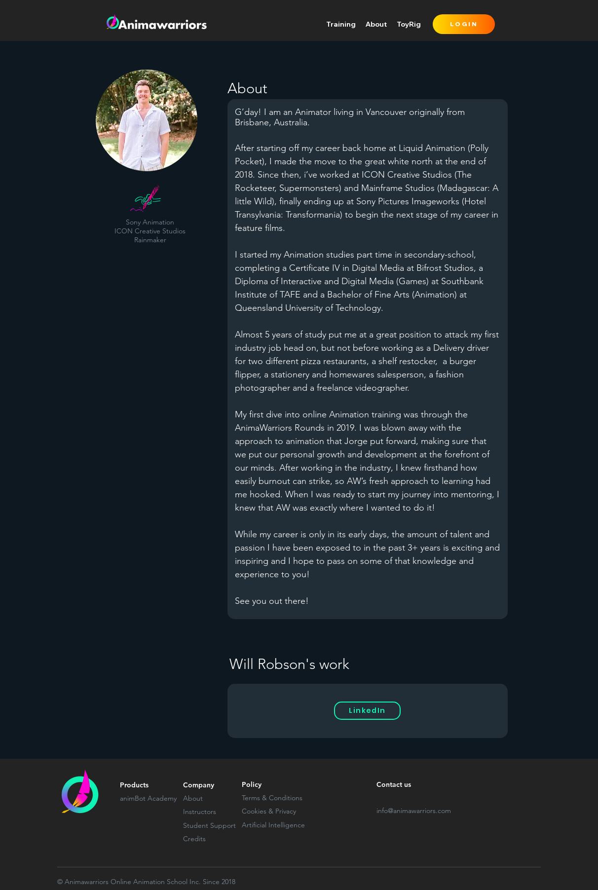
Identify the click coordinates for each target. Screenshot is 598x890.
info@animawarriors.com (413, 810)
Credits (194, 838)
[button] (341, 24)
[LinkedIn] (367, 711)
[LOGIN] (464, 24)
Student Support (209, 825)
